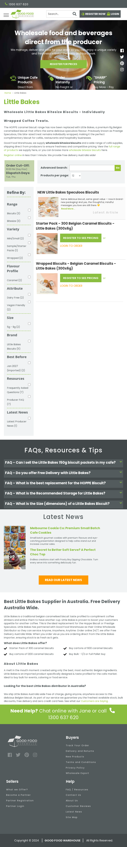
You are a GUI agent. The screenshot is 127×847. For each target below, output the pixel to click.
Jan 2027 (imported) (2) (16, 368)
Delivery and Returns (80, 751)
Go (118, 168)
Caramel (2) (14, 280)
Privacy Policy (75, 767)
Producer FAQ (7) (15, 402)
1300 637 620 (16, 4)
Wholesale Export (77, 773)
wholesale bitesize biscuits (85, 150)
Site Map (72, 817)
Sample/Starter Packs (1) (16, 248)
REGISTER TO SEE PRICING (80, 238)
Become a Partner (18, 795)
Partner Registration (20, 800)
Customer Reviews (78, 806)
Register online (13, 155)
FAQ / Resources (77, 789)
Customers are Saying (94, 701)
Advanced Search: (54, 168)
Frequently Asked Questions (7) (17, 390)
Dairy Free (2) (15, 297)
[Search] (63, 14)
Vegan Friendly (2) (16, 307)
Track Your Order (77, 745)
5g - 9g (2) (13, 327)
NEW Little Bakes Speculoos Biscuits (68, 192)
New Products (75, 756)
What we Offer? (17, 789)
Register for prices (63, 65)
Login (115, 14)
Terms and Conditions (81, 762)
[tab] (63, 463)
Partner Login (15, 806)
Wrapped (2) (15, 258)
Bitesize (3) (13, 221)
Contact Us (73, 795)
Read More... (68, 208)
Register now (95, 14)
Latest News (74, 811)
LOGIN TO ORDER (71, 246)
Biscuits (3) (13, 213)
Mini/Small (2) (15, 238)
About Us (72, 800)
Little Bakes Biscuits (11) (14, 347)
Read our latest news (63, 580)
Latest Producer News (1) (16, 424)
